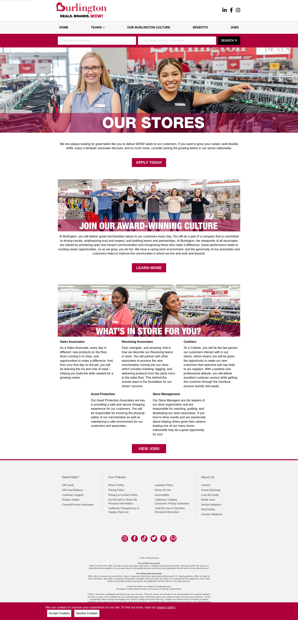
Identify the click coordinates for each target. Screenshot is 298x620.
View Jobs (148, 449)
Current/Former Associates (78, 504)
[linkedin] (224, 11)
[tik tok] (144, 538)
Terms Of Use (163, 490)
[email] (173, 538)
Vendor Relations (211, 504)
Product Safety (70, 499)
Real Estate (208, 509)
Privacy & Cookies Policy (123, 494)
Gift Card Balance (72, 490)
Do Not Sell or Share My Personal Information (122, 501)
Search (229, 40)
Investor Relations (211, 514)
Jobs (234, 27)
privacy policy (166, 607)
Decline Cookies (87, 613)
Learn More (149, 268)
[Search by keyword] (97, 40)
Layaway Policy (164, 485)
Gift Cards (68, 485)
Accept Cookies (59, 613)
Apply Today (149, 162)
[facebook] (231, 11)
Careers (206, 485)
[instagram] (238, 11)
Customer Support (73, 494)
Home (63, 27)
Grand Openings (211, 490)
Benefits (200, 27)
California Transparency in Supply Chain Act (123, 510)
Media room (208, 499)
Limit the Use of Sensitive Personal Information (170, 510)
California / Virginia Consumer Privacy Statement (172, 501)
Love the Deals (210, 494)
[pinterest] (163, 538)
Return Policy (116, 485)
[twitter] (154, 538)
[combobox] (97, 40)
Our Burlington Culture (148, 27)
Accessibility (162, 494)
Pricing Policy (116, 490)
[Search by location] (177, 40)
